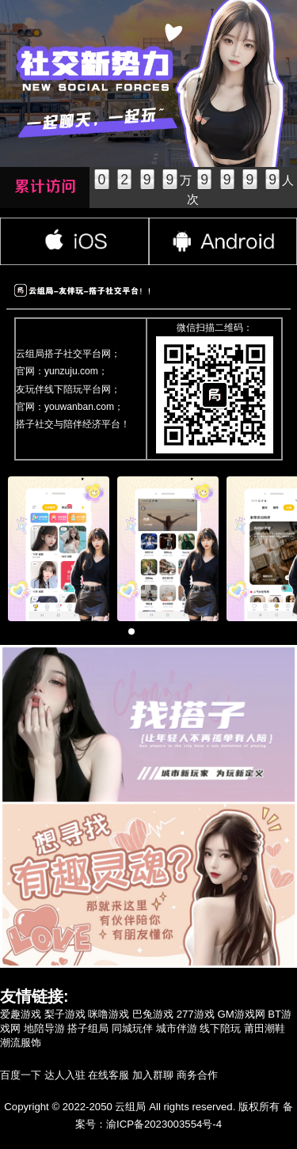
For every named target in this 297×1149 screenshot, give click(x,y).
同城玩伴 (132, 1028)
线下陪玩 (220, 1028)
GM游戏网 (241, 1014)
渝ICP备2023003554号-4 (164, 1124)
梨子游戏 (65, 1014)
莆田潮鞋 (264, 1028)
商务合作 (197, 1075)
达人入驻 (65, 1075)
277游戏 (196, 1014)
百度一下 (20, 1075)
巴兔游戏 (152, 1014)
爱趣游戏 (20, 1014)
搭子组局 (88, 1028)
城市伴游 (176, 1028)
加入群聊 (152, 1075)
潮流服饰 (20, 1043)
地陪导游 (44, 1028)
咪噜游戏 (108, 1014)
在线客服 (108, 1075)
